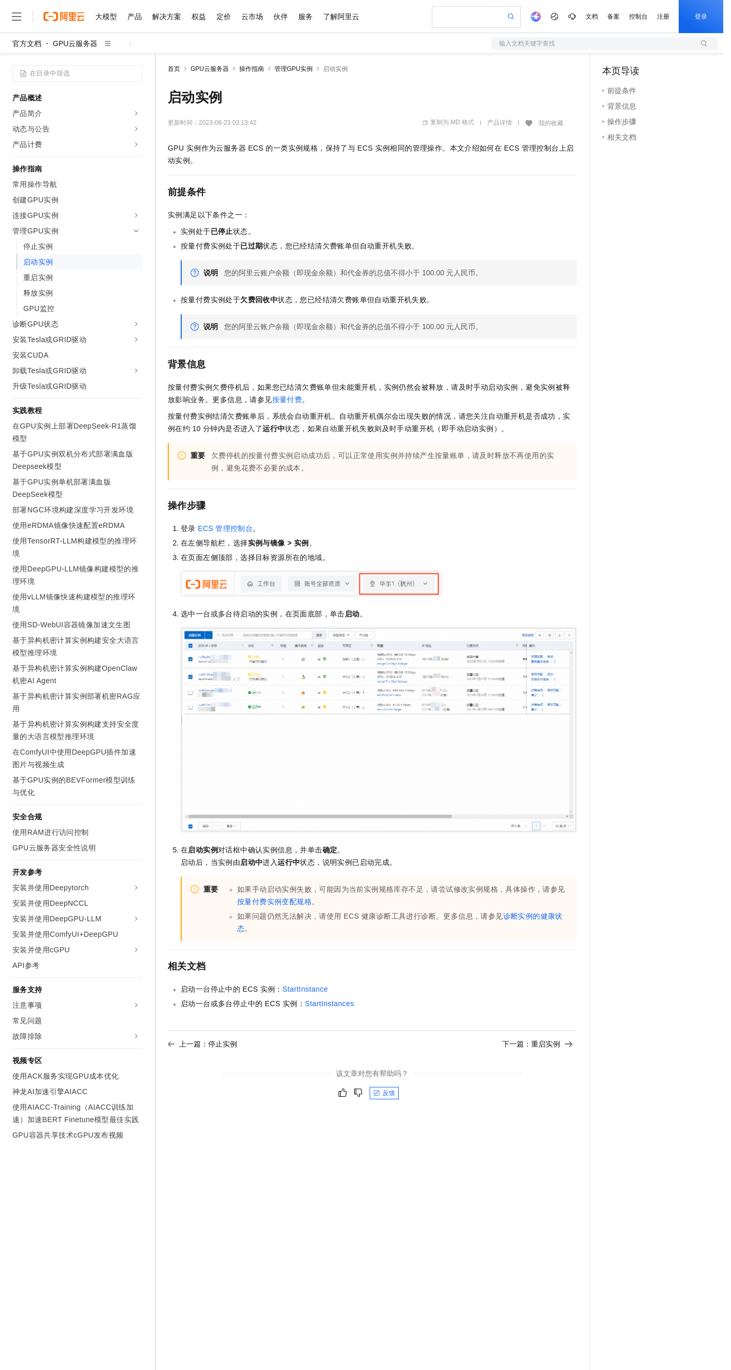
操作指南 (251, 68)
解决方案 (166, 16)
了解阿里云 (341, 16)
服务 (305, 16)
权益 (199, 16)
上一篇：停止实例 (202, 1044)
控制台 (638, 16)
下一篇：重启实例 (537, 1044)
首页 (174, 68)
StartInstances (329, 1003)
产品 (134, 16)
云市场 (252, 16)
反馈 (384, 1093)
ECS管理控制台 (225, 528)
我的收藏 (550, 123)
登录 (701, 16)
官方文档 (26, 43)
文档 (592, 16)
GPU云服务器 (75, 43)
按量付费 (287, 399)
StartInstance (305, 989)
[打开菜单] (16, 16)
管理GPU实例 (293, 68)
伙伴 (280, 16)
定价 (223, 16)
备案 (613, 16)
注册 (663, 16)
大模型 (106, 16)
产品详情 (499, 122)
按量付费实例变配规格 (274, 901)
